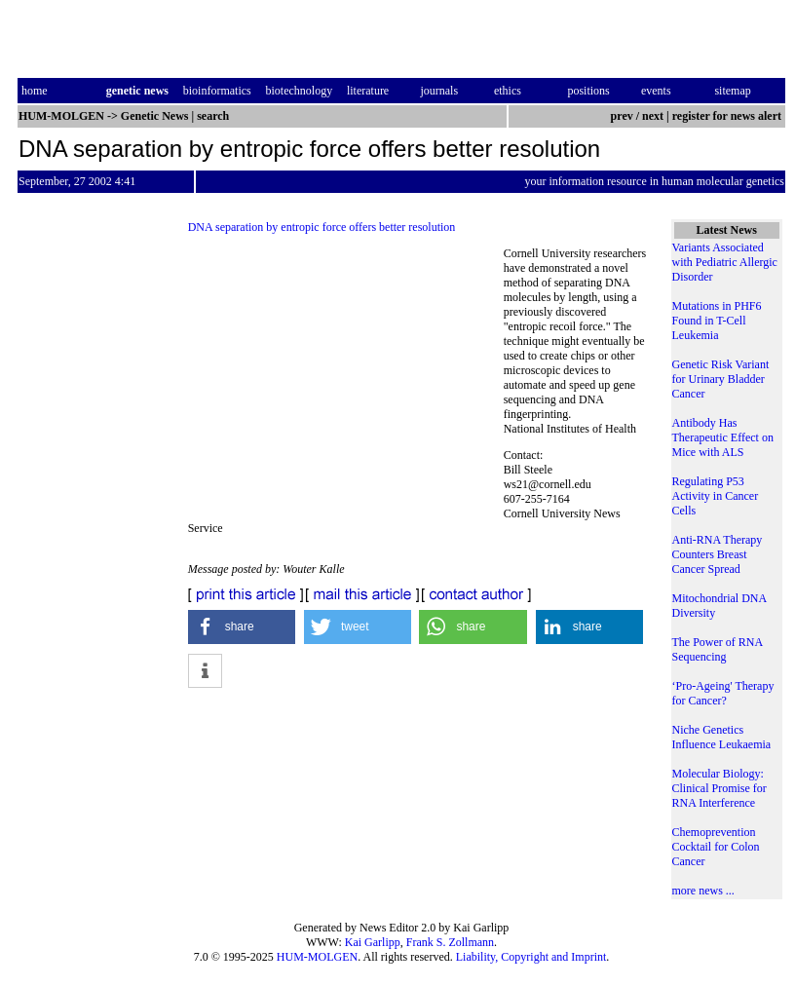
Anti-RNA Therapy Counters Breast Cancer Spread (717, 554)
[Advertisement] (346, 380)
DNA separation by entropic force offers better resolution (322, 227)
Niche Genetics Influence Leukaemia (722, 737)
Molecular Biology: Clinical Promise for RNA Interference (719, 788)
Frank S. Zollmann (450, 942)
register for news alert (728, 116)
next (652, 116)
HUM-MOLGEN (317, 957)
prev (622, 116)
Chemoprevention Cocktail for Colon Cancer (716, 846)
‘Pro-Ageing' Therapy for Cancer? (723, 693)
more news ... (703, 890)
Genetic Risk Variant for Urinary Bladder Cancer (721, 379)
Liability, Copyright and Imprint (531, 957)
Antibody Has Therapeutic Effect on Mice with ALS (723, 437)
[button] (242, 627)
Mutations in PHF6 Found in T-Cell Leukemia (717, 320)
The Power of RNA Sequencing (717, 649)
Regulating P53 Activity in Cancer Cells (715, 496)
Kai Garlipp (372, 942)
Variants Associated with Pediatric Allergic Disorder (724, 262)
